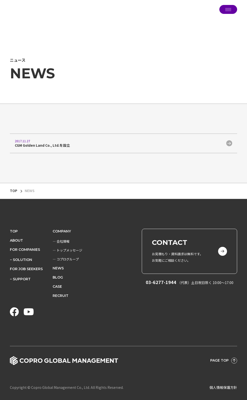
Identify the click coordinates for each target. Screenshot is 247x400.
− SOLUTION (21, 259)
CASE (57, 286)
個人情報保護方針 (223, 387)
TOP (13, 190)
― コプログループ (66, 259)
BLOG (58, 277)
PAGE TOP (223, 361)
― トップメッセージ (67, 250)
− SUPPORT (20, 279)
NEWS (58, 268)
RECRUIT (60, 295)
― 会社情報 (61, 241)
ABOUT (16, 240)
